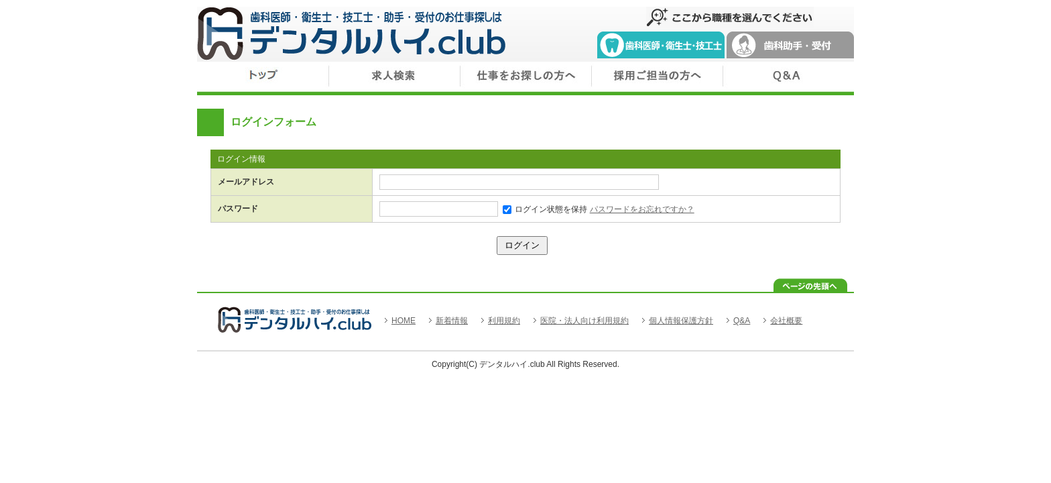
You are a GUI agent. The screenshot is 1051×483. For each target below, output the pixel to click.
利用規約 (504, 320)
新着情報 (452, 320)
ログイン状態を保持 (545, 209)
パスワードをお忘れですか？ (642, 209)
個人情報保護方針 (681, 320)
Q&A (741, 320)
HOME (403, 320)
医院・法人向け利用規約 (584, 320)
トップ (262, 78)
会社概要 (786, 320)
